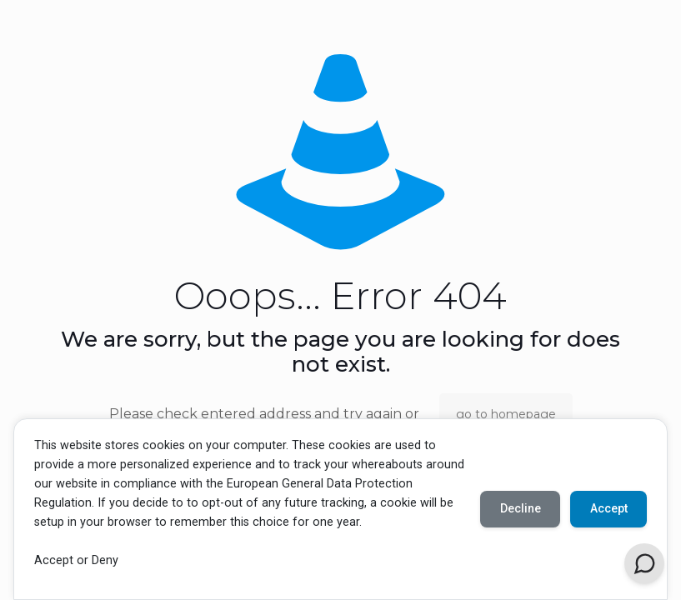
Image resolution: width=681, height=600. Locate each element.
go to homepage (506, 414)
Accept (608, 508)
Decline (518, 508)
